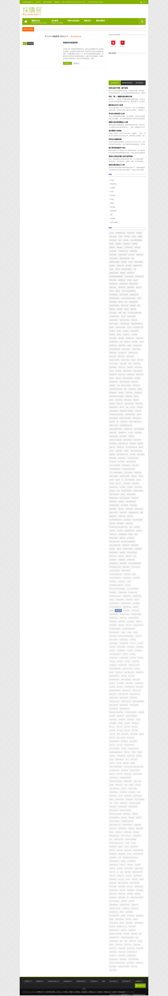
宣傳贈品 (118, 244)
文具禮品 (134, 244)
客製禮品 (141, 712)
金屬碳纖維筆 (113, 905)
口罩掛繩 (112, 647)
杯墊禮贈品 (120, 523)
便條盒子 (134, 476)
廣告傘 (118, 269)
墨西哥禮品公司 (126, 981)
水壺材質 (138, 785)
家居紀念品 (121, 374)
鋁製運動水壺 (113, 563)
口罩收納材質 (121, 647)
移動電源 (136, 832)
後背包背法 (124, 741)
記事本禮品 (119, 451)
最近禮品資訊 (115, 83)
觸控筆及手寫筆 (128, 549)
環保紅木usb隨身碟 (115, 814)
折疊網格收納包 (133, 512)
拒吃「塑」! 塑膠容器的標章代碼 (120, 97)
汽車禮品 (139, 530)
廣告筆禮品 (112, 254)
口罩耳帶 (125, 654)
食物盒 (140, 941)
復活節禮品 (133, 741)
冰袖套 (123, 632)
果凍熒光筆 (129, 523)
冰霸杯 (129, 632)
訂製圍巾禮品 (137, 875)
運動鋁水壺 (112, 894)
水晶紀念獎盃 (132, 788)
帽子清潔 (134, 730)
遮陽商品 (137, 894)
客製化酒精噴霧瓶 (138, 701)
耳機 (119, 313)
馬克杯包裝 (119, 944)
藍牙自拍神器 (124, 294)
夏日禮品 (112, 683)
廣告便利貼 (130, 374)
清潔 (138, 792)
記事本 (111, 400)
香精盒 (111, 944)
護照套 (126, 451)
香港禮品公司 (39, 981)
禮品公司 (139, 287)
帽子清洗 (127, 730)
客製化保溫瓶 (113, 320)
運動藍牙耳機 (137, 265)
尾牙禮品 (112, 195)
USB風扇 (127, 585)
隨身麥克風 (132, 926)
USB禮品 (123, 262)
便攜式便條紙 (113, 476)
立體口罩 (112, 447)
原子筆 (139, 298)
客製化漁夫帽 (113, 698)
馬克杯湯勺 (112, 955)
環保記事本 (126, 814)
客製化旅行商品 (124, 320)
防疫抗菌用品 (137, 345)
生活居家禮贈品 (114, 817)
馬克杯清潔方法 (132, 952)
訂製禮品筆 (112, 879)
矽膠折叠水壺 (122, 828)
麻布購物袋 (112, 458)
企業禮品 (126, 240)
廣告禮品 (121, 509)
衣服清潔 (119, 868)
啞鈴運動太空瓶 (129, 672)
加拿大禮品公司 (114, 981)
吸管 (118, 491)
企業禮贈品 (136, 603)
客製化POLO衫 (133, 353)
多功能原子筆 (122, 353)
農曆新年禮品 (139, 886)
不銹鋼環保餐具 (114, 316)
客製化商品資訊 (74, 21)
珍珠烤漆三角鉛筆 (134, 803)
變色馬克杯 (112, 883)
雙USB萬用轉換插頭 (135, 563)
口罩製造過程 (124, 658)
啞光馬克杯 (119, 672)
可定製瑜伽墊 (122, 665)
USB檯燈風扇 (127, 578)
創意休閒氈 (112, 636)
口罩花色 (133, 654)
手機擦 (139, 752)
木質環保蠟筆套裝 (125, 777)
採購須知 (87, 21)
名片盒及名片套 (127, 668)
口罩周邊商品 (113, 643)
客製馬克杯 (112, 719)
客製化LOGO (137, 690)
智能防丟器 (127, 774)
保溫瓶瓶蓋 (112, 621)
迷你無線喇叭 (134, 331)
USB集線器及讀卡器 (128, 469)
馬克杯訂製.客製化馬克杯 (117, 963)
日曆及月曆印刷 (135, 770)
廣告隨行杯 (121, 287)
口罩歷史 (112, 650)
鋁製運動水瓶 (113, 912)
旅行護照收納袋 (137, 520)
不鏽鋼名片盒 (133, 592)
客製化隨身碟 (134, 705)
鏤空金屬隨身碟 (114, 915)
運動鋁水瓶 (121, 894)
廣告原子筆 (139, 374)
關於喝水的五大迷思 (116, 105)
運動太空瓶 (127, 400)
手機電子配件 (130, 338)
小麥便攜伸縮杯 (124, 323)
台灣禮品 (112, 491)
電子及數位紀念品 (115, 567)
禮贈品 (112, 203)
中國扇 (111, 599)
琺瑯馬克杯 (112, 806)
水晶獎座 (112, 331)
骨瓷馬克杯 (139, 963)
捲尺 (127, 759)
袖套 (121, 872)
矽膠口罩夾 (112, 828)
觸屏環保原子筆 (137, 872)
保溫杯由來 (135, 610)
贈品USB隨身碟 (123, 883)
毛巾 (125, 302)
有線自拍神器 (137, 774)
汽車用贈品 (138, 432)
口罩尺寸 (133, 643)
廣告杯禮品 (133, 505)
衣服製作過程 (139, 868)
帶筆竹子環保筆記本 (135, 422)
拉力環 (111, 759)
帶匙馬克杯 (135, 723)
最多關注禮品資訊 (127, 83)
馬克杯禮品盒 (113, 959)
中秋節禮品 (129, 599)
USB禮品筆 (112, 581)
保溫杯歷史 (126, 610)
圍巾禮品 (131, 676)
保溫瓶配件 (130, 621)
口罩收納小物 (113, 487)
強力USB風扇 (121, 737)
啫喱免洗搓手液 (114, 676)
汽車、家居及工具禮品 (124, 385)
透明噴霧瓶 (130, 890)
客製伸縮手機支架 (115, 690)
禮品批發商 (139, 828)
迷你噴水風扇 (113, 890)
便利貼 (119, 334)
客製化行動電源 (124, 498)
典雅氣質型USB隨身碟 (126, 411)
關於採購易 (100, 21)
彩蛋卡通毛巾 (113, 512)
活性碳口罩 (136, 385)
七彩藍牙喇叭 (123, 284)
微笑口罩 (112, 745)
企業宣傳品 (137, 472)
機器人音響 (137, 781)
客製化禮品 (113, 184)
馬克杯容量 (136, 944)
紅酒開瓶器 (112, 846)
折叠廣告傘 (121, 280)
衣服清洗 (112, 868)
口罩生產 (130, 650)
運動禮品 (112, 403)
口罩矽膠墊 (138, 650)
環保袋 (129, 280)
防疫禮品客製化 (114, 298)
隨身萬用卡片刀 (122, 926)
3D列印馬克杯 (135, 567)
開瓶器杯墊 (139, 915)
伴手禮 (112, 191)
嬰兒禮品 (119, 687)
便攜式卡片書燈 (124, 476)
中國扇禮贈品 (120, 599)
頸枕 (137, 937)
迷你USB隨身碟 (132, 552)
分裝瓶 (135, 632)
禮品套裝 (126, 331)
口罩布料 (140, 643)
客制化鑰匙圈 (113, 418)
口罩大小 (118, 483)
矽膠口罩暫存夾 (123, 443)
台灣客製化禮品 (120, 233)
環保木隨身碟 (133, 806)
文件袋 (129, 327)
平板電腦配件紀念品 (126, 425)
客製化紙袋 (112, 338)
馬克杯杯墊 (130, 948)
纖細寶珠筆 (112, 854)
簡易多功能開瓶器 (130, 839)
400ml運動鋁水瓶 (114, 349)
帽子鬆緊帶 (124, 505)
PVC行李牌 (121, 461)
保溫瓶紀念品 (139, 276)
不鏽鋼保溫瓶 (122, 592)
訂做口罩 (112, 875)
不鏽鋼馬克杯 (137, 596)
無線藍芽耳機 (113, 273)
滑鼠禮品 (119, 309)
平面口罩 (112, 734)
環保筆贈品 (112, 367)
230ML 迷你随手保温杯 (128, 298)
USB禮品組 (121, 581)
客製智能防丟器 (124, 708)
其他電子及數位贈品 (128, 629)
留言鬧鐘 (134, 342)
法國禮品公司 (138, 981)
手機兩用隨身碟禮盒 (115, 752)
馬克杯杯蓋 (139, 948)
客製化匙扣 (112, 694)
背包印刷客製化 (138, 854)
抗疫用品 (112, 756)
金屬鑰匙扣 (125, 908)
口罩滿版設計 (121, 650)
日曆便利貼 (124, 770)
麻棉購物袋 (121, 458)
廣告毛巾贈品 (125, 360)
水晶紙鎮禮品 (113, 792)
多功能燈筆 (120, 683)
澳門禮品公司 (94, 981)
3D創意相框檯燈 (114, 570)
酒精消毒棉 (121, 897)
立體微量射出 (137, 836)
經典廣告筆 (125, 545)
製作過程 (127, 872)
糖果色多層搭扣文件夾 (116, 843)
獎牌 (130, 363)
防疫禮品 (132, 454)
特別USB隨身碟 (139, 799)
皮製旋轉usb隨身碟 (127, 821)
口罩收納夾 (135, 483)
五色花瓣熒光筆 (114, 603)
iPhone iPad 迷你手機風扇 (117, 589)
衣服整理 (137, 865)
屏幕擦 (120, 723)
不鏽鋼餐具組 (126, 596)
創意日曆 (138, 411)
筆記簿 (111, 371)
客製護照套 (120, 716)
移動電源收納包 (114, 836)
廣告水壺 (112, 737)
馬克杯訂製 (139, 403)
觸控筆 (119, 549)
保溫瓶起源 (121, 621)
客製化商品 (112, 236)
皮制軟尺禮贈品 (114, 821)
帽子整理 (112, 730)
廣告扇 (141, 734)
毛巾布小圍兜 (113, 363)
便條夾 (111, 610)
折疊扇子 (139, 756)
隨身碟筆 (112, 926)
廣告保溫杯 (125, 734)
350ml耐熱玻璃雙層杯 (116, 276)
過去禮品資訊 (139, 83)
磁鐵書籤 (133, 443)
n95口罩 (132, 407)
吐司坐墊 (137, 668)
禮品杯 (135, 280)
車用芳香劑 (121, 886)
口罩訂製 (133, 658)
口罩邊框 (127, 661)
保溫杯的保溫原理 (70, 43)
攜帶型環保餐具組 (136, 323)
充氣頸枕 (121, 625)
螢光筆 (141, 447)
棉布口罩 (140, 360)
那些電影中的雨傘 (115, 131)
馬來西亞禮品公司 (81, 981)
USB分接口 (135, 465)
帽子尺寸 (119, 727)
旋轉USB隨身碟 (124, 382)
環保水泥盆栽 (113, 810)
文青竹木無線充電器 (115, 767)
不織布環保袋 (129, 276)
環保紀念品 (121, 367)
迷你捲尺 (122, 890)
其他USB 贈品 (136, 349)
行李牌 (111, 451)
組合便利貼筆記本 (131, 447)
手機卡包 (126, 752)
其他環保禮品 (113, 411)
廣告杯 (111, 378)
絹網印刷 (112, 850)
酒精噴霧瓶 (112, 897)
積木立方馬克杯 (126, 836)
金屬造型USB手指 (114, 908)
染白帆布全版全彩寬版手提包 (118, 527)
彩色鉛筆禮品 (139, 509)
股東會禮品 (113, 211)
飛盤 (125, 941)
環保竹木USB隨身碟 (115, 440)
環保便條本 (123, 436)
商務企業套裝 (138, 262)
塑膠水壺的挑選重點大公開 (118, 122)
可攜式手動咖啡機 (115, 668)
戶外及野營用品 (129, 745)
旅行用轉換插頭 (139, 429)
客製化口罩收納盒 (125, 418)
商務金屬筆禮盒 (126, 491)
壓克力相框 (136, 679)
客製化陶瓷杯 (124, 705)
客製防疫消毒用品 (131, 716)
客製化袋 (134, 320)
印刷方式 (138, 636)
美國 (103, 981)
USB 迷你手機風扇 (115, 578)
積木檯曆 (140, 443)
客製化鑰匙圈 (113, 705)
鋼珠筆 (122, 912)
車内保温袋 (119, 400)
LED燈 (134, 574)
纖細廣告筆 (121, 854)
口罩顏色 (130, 487)
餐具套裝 (112, 334)
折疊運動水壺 (113, 382)
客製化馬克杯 (122, 254)
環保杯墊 (131, 436)
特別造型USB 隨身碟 (115, 389)
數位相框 (126, 763)
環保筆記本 (136, 363)
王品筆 (116, 803)
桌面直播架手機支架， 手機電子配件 (120, 781)
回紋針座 (124, 676)
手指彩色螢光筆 (133, 748)
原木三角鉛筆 (113, 639)
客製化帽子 (112, 287)
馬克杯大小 (127, 944)
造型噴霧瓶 (139, 890)
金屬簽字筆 (134, 905)
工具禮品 (127, 723)
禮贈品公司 (119, 832)
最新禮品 (137, 247)
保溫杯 (111, 269)
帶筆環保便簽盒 (114, 505)
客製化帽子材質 (123, 694)
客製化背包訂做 (126, 701)
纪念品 (129, 854)
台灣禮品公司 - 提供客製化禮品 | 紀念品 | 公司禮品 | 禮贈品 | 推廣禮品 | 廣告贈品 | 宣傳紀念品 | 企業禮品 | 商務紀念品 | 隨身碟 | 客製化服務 (80, 992)
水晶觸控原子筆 (129, 530)
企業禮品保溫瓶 (126, 603)
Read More (68, 63)
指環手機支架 (120, 759)
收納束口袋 (139, 338)
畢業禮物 (131, 817)
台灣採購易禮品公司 (27, 2)
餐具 (124, 313)
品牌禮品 (112, 218)
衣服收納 (130, 865)
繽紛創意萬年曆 (138, 850)
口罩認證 (140, 658)
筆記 (110, 839)
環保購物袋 (112, 392)
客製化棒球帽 (137, 371)
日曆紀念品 (112, 432)
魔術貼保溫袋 (113, 407)
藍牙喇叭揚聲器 (114, 262)
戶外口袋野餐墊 (114, 748)
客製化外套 (121, 356)
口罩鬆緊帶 (135, 661)
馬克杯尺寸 (112, 948)
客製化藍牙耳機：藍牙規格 (118, 88)
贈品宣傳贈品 (113, 552)
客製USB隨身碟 (114, 494)
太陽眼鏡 (112, 687)
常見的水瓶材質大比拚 (117, 114)
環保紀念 (127, 342)
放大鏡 (119, 763)
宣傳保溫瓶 (130, 719)
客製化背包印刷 (114, 701)
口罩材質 (134, 334)
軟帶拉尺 (130, 886)
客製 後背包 (139, 687)
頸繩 (121, 941)
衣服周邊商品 (113, 865)
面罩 (140, 934)
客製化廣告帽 (113, 498)
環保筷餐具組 (133, 302)
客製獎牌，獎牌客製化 (116, 712)
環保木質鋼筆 (113, 538)
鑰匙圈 (123, 915)
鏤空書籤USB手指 (122, 454)
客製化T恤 (112, 356)
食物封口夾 (132, 941)
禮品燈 (111, 832)
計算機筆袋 (138, 549)
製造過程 (112, 549)
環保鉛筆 (122, 538)
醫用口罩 (119, 403)
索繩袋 (120, 846)
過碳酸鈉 (130, 894)
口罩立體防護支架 (115, 654)
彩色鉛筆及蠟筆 (128, 378)
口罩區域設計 (124, 639)
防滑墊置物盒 (120, 919)
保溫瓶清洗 (123, 618)
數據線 (132, 763)
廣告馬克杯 (129, 509)
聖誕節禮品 (134, 545)
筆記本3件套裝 (118, 839)
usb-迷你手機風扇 (132, 589)
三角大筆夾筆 (128, 472)
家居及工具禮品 (114, 360)
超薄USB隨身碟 (134, 883)
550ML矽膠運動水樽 (115, 574)
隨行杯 (122, 923)
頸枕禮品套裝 (113, 941)
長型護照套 (130, 915)
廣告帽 (120, 302)
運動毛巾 (136, 400)
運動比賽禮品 (127, 371)
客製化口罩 (120, 265)
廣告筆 (118, 291)
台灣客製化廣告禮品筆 (116, 414)
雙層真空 (124, 930)
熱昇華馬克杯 (137, 796)
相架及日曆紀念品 (115, 825)
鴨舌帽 (122, 407)
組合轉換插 (133, 846)
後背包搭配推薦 (114, 741)
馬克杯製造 (123, 959)
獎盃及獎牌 (132, 389)
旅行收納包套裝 (114, 770)
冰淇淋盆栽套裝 (114, 632)
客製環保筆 (112, 501)
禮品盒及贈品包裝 (115, 545)
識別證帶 (134, 879)
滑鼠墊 (131, 534)
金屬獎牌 (131, 901)
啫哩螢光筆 (139, 672)
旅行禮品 (128, 265)
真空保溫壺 (112, 443)
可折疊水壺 (138, 487)
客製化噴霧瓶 (131, 494)
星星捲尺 (112, 774)
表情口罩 (112, 872)
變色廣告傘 (130, 273)
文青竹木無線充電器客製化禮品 (133, 767)
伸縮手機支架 (127, 607)
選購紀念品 (39, 21)
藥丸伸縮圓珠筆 (114, 861)
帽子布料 (127, 727)
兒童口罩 (128, 625)
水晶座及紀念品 (138, 327)
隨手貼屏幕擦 (113, 923)
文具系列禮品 (128, 247)
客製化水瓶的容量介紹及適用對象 (121, 156)
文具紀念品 (112, 240)
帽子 (138, 305)
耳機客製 (122, 273)
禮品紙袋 (130, 367)
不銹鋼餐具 (112, 592)
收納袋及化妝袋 (120, 327)
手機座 (133, 752)
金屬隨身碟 (130, 560)
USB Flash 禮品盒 (114, 465)
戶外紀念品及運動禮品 (129, 291)
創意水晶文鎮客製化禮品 (126, 636)
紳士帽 (126, 846)
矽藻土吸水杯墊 (114, 541)
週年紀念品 (112, 556)
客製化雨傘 (112, 280)
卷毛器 (111, 483)
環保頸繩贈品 (128, 440)
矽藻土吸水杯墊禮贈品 (128, 541)
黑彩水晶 (134, 966)
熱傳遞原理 (127, 796)
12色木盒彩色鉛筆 (132, 458)
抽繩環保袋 (112, 516)
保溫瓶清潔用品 (133, 618)
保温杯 (111, 480)
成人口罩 (119, 745)
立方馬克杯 (112, 313)
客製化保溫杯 (131, 316)
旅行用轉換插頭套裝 (115, 520)
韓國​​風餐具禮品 (114, 937)
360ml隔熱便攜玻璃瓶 (134, 313)
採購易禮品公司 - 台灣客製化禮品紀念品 (133, 994)
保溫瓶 (130, 262)
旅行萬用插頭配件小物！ (117, 148)
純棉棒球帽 (121, 345)
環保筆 (119, 331)
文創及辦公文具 (123, 251)
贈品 (119, 240)
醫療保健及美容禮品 (136, 897)
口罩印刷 (133, 639)
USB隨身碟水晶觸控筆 (116, 585)
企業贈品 (112, 188)
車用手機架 (112, 886)
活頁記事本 (123, 363)
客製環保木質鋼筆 (130, 712)
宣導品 (112, 199)
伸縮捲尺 (136, 607)
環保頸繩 (135, 814)
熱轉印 (111, 799)
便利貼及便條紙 (126, 269)
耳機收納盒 (128, 396)
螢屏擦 (123, 861)
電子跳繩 (126, 934)
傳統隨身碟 (112, 625)
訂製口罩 (128, 875)
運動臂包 (112, 454)
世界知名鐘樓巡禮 (115, 139)
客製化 (123, 494)
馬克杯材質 (121, 948)
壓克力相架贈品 (126, 679)
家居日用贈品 (114, 222)
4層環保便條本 (125, 570)
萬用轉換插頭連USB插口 (130, 857)
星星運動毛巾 (122, 432)
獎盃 (125, 389)
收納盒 (133, 360)
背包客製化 (112, 857)
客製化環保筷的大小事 (117, 165)
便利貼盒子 (126, 334)
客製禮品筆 (112, 374)
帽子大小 (112, 727)
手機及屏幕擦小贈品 (115, 429)
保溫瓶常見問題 (136, 614)
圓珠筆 (139, 414)
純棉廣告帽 (112, 345)
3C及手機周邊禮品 (136, 240)
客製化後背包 (137, 418)
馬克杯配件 (130, 963)
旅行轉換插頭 (113, 342)
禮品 (111, 214)
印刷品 (138, 480)
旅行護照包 (127, 520)
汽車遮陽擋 (123, 792)
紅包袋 (133, 843)
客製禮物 (112, 716)
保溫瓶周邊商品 (124, 614)
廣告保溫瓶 (133, 734)
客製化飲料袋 (113, 708)
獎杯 (110, 803)
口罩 (134, 269)
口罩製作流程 (113, 658)
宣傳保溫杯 (121, 719)
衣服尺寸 (122, 865)
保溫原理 (30, 43)
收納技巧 (112, 763)
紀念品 (112, 180)
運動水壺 (121, 556)
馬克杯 (111, 291)
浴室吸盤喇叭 (122, 534)
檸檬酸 (111, 785)
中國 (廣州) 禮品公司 (53, 981)
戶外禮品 (124, 748)
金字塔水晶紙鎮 (114, 901)
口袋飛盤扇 (112, 665)
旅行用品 (131, 254)
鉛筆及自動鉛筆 (114, 305)
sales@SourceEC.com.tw (95, 2)
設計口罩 (121, 879)
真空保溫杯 (130, 538)
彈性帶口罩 (130, 737)
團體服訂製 (112, 353)
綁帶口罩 (119, 850)
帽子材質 (119, 730)
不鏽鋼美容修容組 (115, 596)
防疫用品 (128, 919)
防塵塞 (111, 919)
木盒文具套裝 (113, 258)
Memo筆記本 (126, 349)
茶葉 (119, 857)
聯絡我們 (57, 2)
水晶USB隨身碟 (114, 788)
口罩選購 (119, 661)
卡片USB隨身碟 (129, 480)
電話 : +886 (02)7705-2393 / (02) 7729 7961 (73, 2)
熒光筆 (120, 796)
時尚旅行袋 (134, 382)
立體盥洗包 (120, 447)
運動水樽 (128, 556)
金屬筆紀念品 (134, 294)
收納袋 (111, 327)
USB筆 (129, 581)
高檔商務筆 (112, 966)
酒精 (134, 556)
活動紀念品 (112, 534)
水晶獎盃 (112, 530)
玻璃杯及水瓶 (113, 436)
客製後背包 (134, 498)
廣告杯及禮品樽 (124, 258)
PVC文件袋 (112, 461)
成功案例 (57, 21)
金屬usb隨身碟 (129, 403)
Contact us (140, 985)
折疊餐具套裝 (128, 429)
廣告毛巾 (118, 378)
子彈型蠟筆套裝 (129, 687)
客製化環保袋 (124, 698)
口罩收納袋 (139, 647)
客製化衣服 (130, 356)
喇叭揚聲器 (112, 302)
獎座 (136, 534)
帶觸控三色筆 (113, 425)
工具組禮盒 (123, 422)
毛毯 (121, 342)
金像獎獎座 (112, 560)
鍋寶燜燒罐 (129, 912)
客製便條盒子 (126, 690)
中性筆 (123, 316)
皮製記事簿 (137, 440)
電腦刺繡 (134, 934)
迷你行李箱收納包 (136, 451)
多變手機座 (129, 683)
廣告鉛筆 (112, 309)
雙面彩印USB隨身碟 (115, 934)
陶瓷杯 (135, 919)
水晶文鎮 (123, 788)
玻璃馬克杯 (123, 803)
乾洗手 (137, 599)
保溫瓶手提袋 (113, 618)
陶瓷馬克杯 (123, 563)
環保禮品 (112, 207)
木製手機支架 (113, 777)
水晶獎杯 (137, 527)
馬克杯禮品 (125, 567)
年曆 (118, 734)
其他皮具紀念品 (138, 625)
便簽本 (141, 476)
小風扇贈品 (112, 723)
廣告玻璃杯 (112, 509)
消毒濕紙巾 (132, 792)
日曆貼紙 (112, 523)
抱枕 (141, 512)
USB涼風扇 (136, 578)
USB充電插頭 (126, 465)
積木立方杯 (138, 367)
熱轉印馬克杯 (120, 799)
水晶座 (131, 432)
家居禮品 (112, 422)
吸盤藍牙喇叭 (134, 284)
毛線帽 (131, 785)
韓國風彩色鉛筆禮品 (127, 937)
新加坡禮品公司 (68, 981)
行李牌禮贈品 (131, 861)
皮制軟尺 (139, 817)
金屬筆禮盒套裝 (124, 905)
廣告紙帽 (121, 338)
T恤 (127, 407)
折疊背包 (137, 378)
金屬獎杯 (124, 901)
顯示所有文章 (76, 36)
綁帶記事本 (127, 850)
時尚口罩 (119, 774)
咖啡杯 (111, 672)
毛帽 (125, 785)
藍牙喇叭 (112, 265)
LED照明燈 (127, 574)
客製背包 (121, 501)
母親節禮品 (119, 785)
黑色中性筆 (112, 970)
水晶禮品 (119, 530)
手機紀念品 (123, 512)
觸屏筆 (136, 396)
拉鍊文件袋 (121, 516)
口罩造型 (122, 487)
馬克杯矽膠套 (131, 955)
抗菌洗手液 (130, 756)
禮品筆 (111, 244)
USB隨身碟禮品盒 (114, 469)
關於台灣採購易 (47, 2)
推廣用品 (130, 516)
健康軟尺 (139, 621)
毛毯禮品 (112, 385)
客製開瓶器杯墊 (131, 501)
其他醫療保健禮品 (115, 629)
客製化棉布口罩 (135, 694)
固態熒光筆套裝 (138, 491)
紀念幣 (127, 843)
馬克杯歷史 (112, 952)
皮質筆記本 (138, 392)
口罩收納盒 (130, 647)
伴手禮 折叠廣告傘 (115, 607)
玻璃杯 (140, 389)
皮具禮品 (121, 392)
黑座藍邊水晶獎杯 (123, 966)
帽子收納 (134, 727)
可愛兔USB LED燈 (134, 665)
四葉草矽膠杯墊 (130, 414)
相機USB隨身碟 (127, 825)
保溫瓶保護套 (113, 614)
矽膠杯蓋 (131, 828)
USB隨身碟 (126, 244)
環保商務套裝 (122, 806)
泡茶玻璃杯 (130, 287)
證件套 (128, 879)
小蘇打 (138, 719)
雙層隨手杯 (132, 930)
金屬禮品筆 (121, 560)
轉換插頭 (122, 552)
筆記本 (141, 342)
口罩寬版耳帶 (124, 643)
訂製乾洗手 (120, 875)
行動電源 (118, 371)
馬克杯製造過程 (133, 959)
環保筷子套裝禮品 (125, 810)
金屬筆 (129, 345)
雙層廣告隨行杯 (114, 930)
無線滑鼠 (133, 309)
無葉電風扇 (112, 796)
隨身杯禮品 (129, 923)
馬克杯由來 (121, 955)
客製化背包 (133, 698)
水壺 (24, 43)
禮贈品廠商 (127, 832)
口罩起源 (112, 661)
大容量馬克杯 (139, 683)
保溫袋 (118, 480)
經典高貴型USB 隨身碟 (116, 396)
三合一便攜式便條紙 (115, 472)
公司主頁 (38, 2)
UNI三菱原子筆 (131, 461)
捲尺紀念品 (133, 759)
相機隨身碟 (137, 825)
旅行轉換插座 (113, 294)
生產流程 (124, 817)
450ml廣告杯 (113, 284)
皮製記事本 (129, 392)
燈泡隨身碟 (129, 799)
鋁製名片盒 (134, 908)
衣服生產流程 (128, 868)
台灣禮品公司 (28, 981)
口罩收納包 (126, 483)
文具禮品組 (112, 251)
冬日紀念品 (124, 305)
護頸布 (141, 879)
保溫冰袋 (139, 407)
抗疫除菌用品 (121, 756)
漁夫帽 (126, 309)
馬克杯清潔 (121, 952)
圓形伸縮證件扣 (114, 679)
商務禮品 (119, 247)
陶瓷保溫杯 (140, 454)
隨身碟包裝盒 (139, 923)
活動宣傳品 (139, 254)
